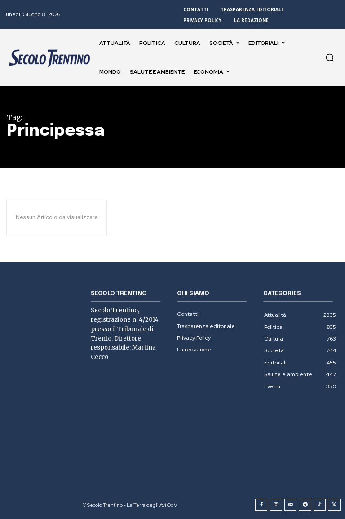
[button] (330, 57)
